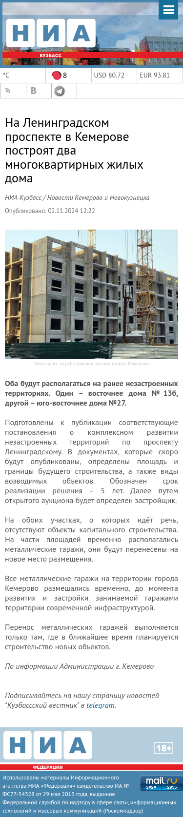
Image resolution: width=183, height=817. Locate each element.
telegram (100, 705)
